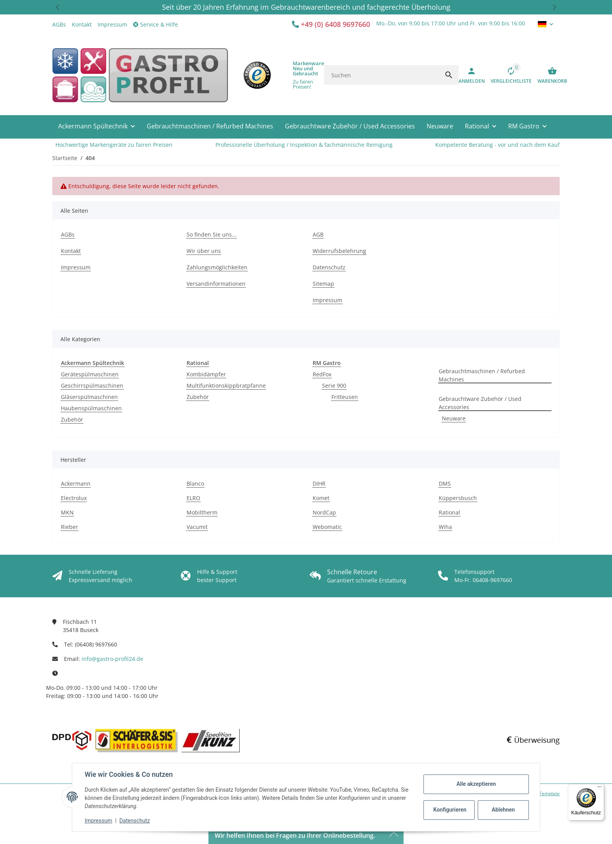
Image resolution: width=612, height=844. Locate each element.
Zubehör (72, 419)
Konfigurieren (449, 810)
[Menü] (599, 788)
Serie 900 (334, 385)
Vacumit (197, 527)
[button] (57, 7)
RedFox (322, 374)
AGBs (59, 24)
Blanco (195, 483)
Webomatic (327, 527)
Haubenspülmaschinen (91, 408)
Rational (449, 512)
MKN (67, 512)
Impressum (98, 820)
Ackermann (76, 483)
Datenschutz (134, 820)
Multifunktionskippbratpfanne (226, 385)
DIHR (319, 483)
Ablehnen (503, 810)
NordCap (324, 512)
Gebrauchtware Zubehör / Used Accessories (480, 403)
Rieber (69, 527)
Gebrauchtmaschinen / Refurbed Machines (482, 375)
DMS (445, 483)
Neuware (454, 418)
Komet (321, 498)
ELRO (193, 498)
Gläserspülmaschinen (89, 397)
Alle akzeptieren (476, 784)
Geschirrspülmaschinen (92, 385)
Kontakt (82, 24)
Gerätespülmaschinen (90, 374)
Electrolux (74, 498)
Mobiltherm (202, 512)
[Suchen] (381, 75)
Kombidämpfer (206, 374)
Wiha (445, 527)
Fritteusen (344, 397)
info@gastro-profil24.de (112, 658)
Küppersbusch (458, 498)
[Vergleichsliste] (508, 75)
